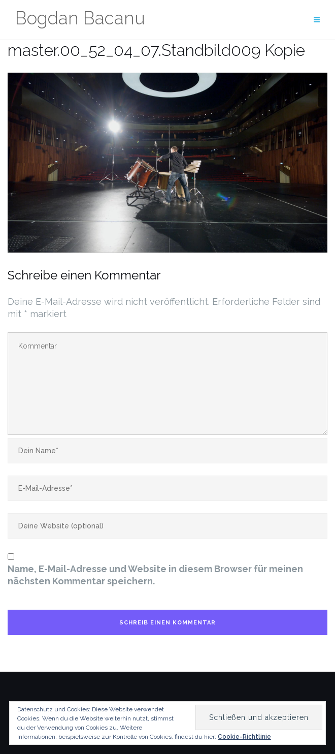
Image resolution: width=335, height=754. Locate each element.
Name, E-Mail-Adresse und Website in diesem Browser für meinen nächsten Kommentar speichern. (155, 574)
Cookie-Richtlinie (244, 736)
